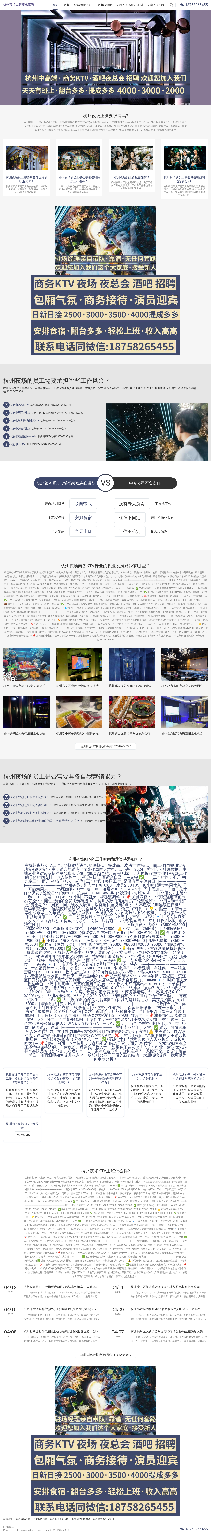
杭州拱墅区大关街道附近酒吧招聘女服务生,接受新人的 (167, 1331)
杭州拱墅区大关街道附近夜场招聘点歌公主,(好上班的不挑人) (43, 733)
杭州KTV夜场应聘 (59, 1519)
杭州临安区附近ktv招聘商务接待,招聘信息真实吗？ (89, 685)
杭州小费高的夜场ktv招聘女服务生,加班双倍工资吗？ (166, 1309)
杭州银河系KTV (61, 1530)
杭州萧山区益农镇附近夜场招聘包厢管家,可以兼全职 (165, 1287)
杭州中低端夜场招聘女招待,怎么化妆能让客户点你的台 (39, 685)
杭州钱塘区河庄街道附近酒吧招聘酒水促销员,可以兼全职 (61, 1287)
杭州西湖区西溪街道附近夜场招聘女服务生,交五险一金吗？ (62, 1331)
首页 (55, 4)
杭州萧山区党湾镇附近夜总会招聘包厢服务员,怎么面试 (145, 733)
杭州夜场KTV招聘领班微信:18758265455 (104, 746)
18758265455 (196, 5)
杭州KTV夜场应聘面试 (130, 4)
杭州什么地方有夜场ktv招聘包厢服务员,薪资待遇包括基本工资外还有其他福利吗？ (62, 1309)
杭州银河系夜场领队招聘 (77, 4)
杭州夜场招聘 (104, 4)
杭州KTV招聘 (156, 4)
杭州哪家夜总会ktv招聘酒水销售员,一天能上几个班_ (143, 685)
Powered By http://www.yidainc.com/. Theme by (28, 1530)
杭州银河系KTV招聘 (103, 1519)
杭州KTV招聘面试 (81, 1519)
